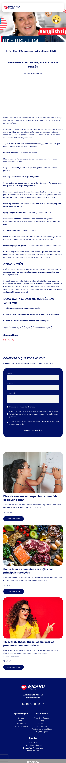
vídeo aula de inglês (42, 327)
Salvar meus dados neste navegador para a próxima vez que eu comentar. (34, 422)
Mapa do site (33, 751)
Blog (15, 51)
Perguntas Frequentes (33, 748)
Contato (32, 742)
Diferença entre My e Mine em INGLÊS (23, 308)
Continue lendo (13, 519)
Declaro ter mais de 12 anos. (22, 407)
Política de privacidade (42, 729)
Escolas (21, 721)
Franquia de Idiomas (33, 745)
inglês (28, 327)
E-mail (10, 383)
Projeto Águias (42, 732)
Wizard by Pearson (42, 718)
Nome (9, 373)
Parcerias (42, 723)
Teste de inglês (21, 726)
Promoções (42, 726)
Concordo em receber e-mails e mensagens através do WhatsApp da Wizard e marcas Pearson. (33, 414)
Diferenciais (21, 723)
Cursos (21, 718)
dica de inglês (16, 327)
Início (8, 51)
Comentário (12, 393)
